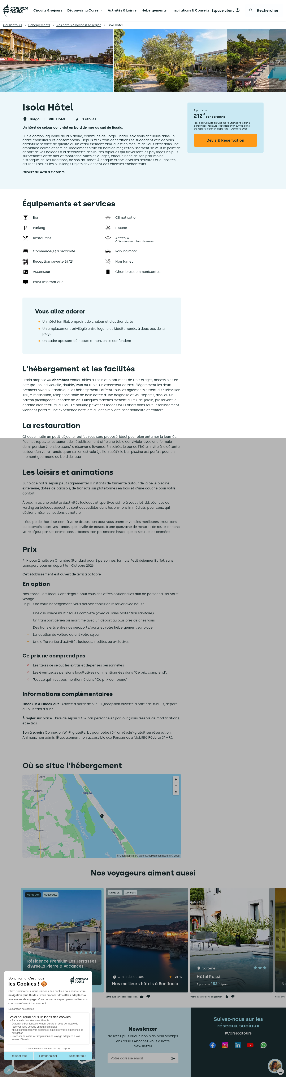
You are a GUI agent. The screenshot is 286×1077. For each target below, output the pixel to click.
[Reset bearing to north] (176, 792)
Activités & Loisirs (122, 10)
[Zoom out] (176, 786)
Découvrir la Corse (83, 10)
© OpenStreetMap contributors (153, 855)
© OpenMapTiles (126, 855)
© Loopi (175, 855)
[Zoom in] (176, 779)
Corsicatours (12, 25)
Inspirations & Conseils (190, 10)
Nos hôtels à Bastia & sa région (78, 25)
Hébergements (154, 10)
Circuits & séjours (47, 10)
